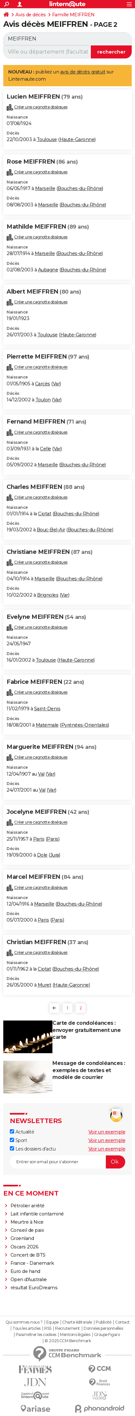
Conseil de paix (27, 1230)
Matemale (47, 725)
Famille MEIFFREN (73, 15)
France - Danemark (32, 1263)
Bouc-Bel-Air (51, 530)
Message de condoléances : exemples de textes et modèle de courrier (88, 1070)
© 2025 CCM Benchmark (68, 1341)
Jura (54, 855)
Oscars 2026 (24, 1247)
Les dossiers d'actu (32, 1149)
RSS (47, 1328)
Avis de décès (30, 15)
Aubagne (48, 270)
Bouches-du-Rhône (80, 188)
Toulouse (47, 139)
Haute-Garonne (77, 139)
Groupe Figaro (107, 1334)
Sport (18, 1140)
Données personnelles (103, 1328)
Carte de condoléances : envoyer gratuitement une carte (86, 1030)
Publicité (103, 1322)
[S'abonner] (67, 1161)
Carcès (42, 384)
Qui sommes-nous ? (24, 1322)
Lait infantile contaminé (37, 1214)
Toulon (43, 400)
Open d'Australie (28, 1279)
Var (56, 384)
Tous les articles (26, 1328)
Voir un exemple (106, 1132)
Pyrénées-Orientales (84, 725)
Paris (39, 839)
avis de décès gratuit (83, 72)
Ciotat (44, 514)
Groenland (22, 1238)
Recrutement (67, 1328)
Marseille (45, 188)
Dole (42, 855)
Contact (122, 1322)
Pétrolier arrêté (27, 1206)
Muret (44, 985)
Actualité (22, 1132)
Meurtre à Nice (27, 1222)
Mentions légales (75, 1334)
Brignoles (48, 595)
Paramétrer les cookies (36, 1334)
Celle (45, 449)
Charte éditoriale (77, 1322)
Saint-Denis (47, 709)
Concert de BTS (28, 1255)
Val (41, 774)
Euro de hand (25, 1271)
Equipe (52, 1322)
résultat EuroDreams (34, 1288)
